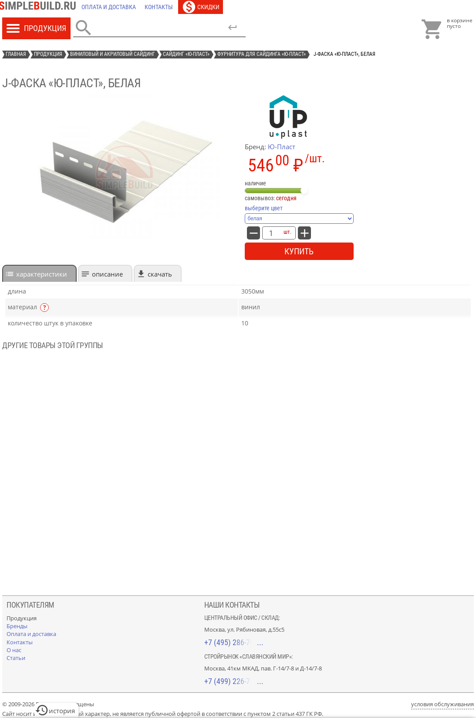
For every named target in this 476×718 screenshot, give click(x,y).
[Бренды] (17, 626)
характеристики (41, 274)
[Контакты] (158, 7)
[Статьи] (16, 658)
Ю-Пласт (281, 146)
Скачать (160, 274)
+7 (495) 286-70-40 (233, 642)
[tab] (39, 273)
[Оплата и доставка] (108, 7)
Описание (107, 274)
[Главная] (39, 7)
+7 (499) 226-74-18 (233, 681)
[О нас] (14, 650)
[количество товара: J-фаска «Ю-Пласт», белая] (271, 232)
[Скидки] (200, 7)
